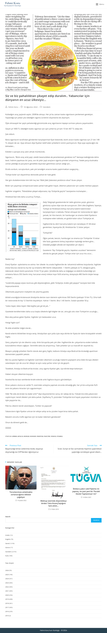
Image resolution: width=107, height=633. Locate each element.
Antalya (20, 436)
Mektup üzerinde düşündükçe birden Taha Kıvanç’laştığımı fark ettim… (53, 503)
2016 (7, 611)
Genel (7, 543)
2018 (7, 603)
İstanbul (60, 436)
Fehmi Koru (13, 107)
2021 (7, 591)
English (7, 539)
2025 (7, 575)
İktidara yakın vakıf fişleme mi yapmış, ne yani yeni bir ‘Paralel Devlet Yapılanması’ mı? (86, 491)
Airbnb (14, 436)
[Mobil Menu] (100, 4)
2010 (7, 616)
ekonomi (33, 436)
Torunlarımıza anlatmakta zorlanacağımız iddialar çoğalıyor (21, 494)
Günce (7, 547)
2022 (7, 587)
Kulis (7, 556)
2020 (7, 595)
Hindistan (40, 436)
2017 (7, 607)
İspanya (53, 436)
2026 (7, 570)
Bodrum (26, 436)
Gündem (46, 107)
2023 (7, 583)
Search (7, 517)
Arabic (7, 535)
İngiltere (47, 436)
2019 (7, 599)
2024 (7, 579)
